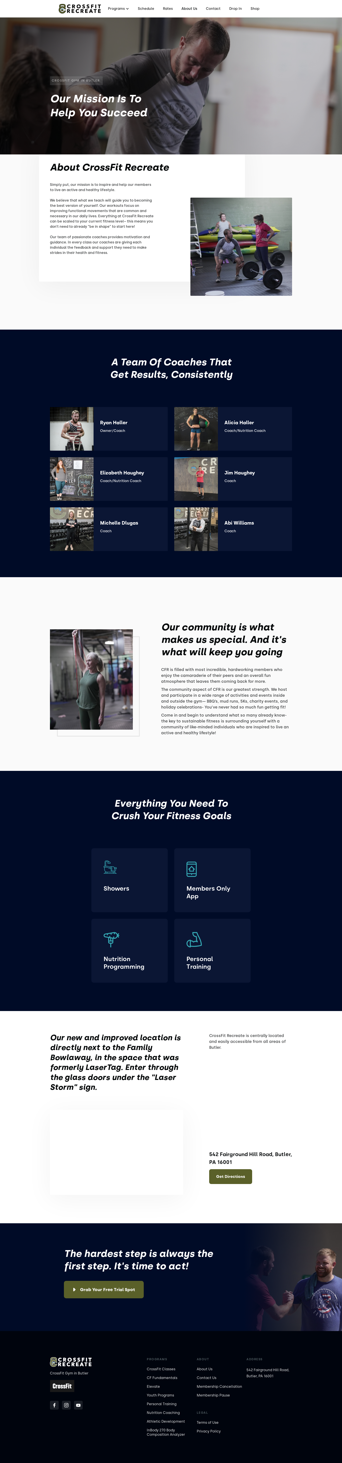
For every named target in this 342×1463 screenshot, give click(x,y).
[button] (118, 8)
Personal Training (161, 1404)
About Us (189, 9)
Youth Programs (160, 1395)
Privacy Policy (209, 1431)
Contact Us (206, 1378)
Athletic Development (166, 1421)
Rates (168, 9)
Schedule (146, 9)
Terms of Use (208, 1422)
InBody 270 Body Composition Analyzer (166, 1432)
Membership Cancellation (219, 1386)
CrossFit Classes (161, 1369)
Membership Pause (213, 1395)
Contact (213, 9)
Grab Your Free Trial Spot (107, 1289)
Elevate (153, 1386)
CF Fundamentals (162, 1378)
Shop (255, 9)
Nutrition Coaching (163, 1413)
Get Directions (230, 1176)
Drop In (235, 9)
